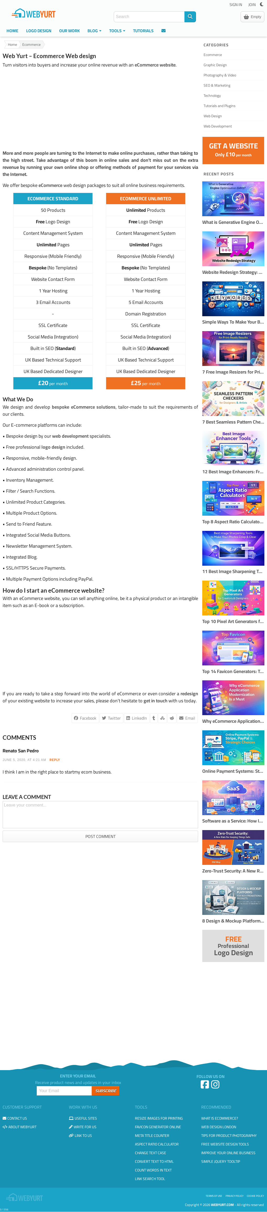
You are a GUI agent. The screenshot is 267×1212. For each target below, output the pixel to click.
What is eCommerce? (219, 1118)
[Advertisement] (100, 109)
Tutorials (143, 31)
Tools (117, 31)
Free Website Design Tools (225, 1144)
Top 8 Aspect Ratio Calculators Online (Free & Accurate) (233, 522)
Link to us (80, 1135)
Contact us (15, 1118)
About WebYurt (19, 1127)
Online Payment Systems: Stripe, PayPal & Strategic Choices (233, 771)
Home (12, 31)
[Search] (190, 16)
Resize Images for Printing (159, 1118)
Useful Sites (83, 1118)
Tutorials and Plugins (220, 105)
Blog (94, 31)
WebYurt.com (222, 1205)
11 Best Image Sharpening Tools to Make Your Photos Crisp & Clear (233, 571)
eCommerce (50, 185)
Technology (212, 95)
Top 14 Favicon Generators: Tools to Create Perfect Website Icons (233, 671)
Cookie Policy (255, 1195)
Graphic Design (215, 65)
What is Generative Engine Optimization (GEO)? (233, 222)
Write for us (82, 1127)
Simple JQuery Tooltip (220, 1161)
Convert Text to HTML (154, 1161)
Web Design (213, 116)
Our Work (69, 31)
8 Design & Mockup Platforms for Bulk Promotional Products (233, 921)
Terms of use (214, 1195)
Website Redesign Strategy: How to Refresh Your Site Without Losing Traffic (233, 272)
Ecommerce (31, 44)
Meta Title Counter (152, 1135)
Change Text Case (150, 1152)
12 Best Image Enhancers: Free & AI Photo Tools (233, 472)
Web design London (218, 1127)
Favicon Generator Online (158, 1127)
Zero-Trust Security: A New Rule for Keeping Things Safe (233, 871)
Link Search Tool (150, 1178)
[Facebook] (205, 1086)
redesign (189, 693)
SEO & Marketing (217, 85)
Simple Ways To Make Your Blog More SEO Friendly (233, 322)
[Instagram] (216, 1086)
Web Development (218, 126)
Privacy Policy (234, 1195)
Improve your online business (228, 1152)
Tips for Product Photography (229, 1135)
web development (70, 436)
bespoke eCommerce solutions (83, 407)
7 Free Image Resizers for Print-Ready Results (233, 372)
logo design (53, 447)
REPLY (55, 760)
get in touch (155, 700)
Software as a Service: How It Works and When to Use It (233, 821)
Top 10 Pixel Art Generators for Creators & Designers (233, 621)
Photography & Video (220, 75)
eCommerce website (155, 64)
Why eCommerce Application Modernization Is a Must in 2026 (233, 721)
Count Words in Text (153, 1170)
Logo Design (38, 31)
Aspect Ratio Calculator (157, 1144)
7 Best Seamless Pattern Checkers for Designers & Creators (233, 422)
